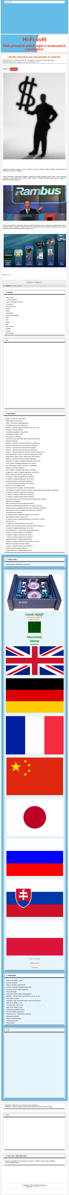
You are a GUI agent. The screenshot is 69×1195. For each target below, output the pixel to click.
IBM (7, 324)
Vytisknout (20, 62)
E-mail (26, 62)
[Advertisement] (13, 375)
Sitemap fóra (34, 644)
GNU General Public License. (44, 1106)
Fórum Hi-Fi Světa (34, 959)
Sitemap (34, 640)
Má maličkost (10, 333)
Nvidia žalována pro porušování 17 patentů (34, 56)
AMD (7, 317)
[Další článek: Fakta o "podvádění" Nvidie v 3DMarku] (38, 282)
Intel (7, 320)
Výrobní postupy (11, 306)
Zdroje (8, 311)
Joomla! (7, 1106)
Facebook (34, 967)
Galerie (8, 308)
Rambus (8, 274)
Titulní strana (10, 297)
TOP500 (8, 328)
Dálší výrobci (10, 326)
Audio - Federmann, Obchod (14, 302)
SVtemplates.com (38, 1187)
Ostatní (19, 286)
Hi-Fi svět (34, 39)
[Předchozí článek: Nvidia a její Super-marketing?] (30, 282)
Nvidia (14, 286)
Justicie (8, 331)
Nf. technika (9, 304)
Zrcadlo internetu (12, 299)
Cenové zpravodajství (12, 315)
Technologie (9, 313)
